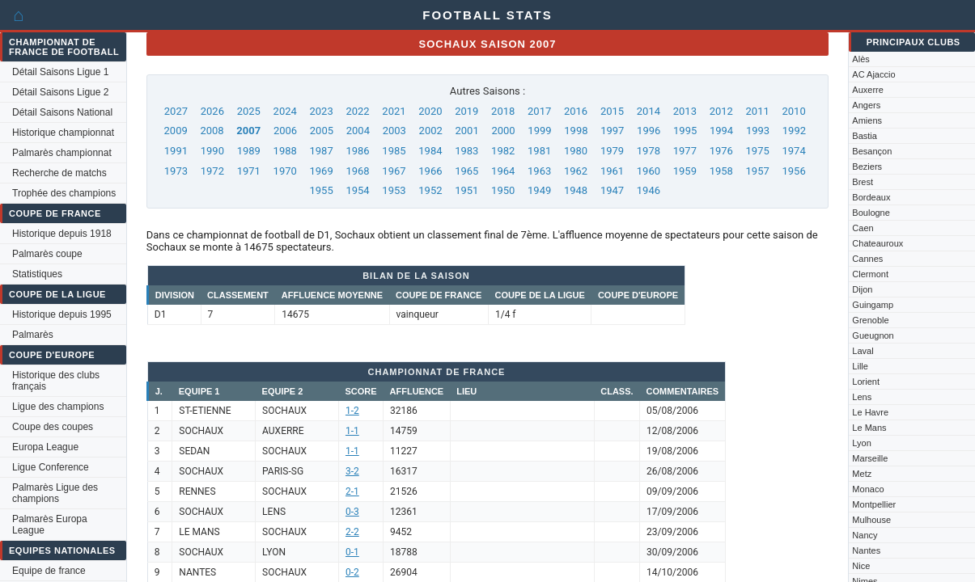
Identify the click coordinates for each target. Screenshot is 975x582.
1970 (285, 171)
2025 (249, 111)
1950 (503, 190)
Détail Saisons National (62, 112)
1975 (757, 151)
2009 (176, 130)
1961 (612, 171)
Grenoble (870, 320)
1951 (466, 190)
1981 (539, 151)
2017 (539, 111)
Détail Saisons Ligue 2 (60, 92)
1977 (685, 151)
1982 (503, 151)
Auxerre (868, 90)
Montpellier (874, 504)
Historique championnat (63, 132)
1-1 (352, 430)
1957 (757, 171)
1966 (430, 171)
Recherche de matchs (59, 173)
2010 (793, 111)
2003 (394, 130)
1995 (685, 130)
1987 (321, 151)
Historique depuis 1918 (62, 233)
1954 (357, 190)
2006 (285, 130)
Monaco (868, 489)
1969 (321, 171)
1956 (793, 171)
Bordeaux (871, 197)
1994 (721, 130)
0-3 (352, 511)
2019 (466, 111)
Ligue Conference (50, 467)
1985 (393, 151)
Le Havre (870, 412)
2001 (467, 130)
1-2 (352, 410)
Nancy (864, 535)
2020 (430, 111)
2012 (721, 111)
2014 (648, 111)
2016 (575, 111)
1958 (721, 171)
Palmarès (32, 334)
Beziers (867, 166)
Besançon (872, 151)
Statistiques (37, 274)
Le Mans (869, 427)
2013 (685, 111)
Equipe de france (49, 570)
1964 (503, 171)
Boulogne (871, 212)
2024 (285, 111)
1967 (393, 171)
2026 (212, 111)
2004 (358, 130)
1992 (794, 130)
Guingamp (872, 305)
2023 (321, 111)
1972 (212, 171)
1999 (539, 130)
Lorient (866, 381)
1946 (648, 190)
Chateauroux (877, 243)
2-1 (352, 491)
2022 (357, 111)
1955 (321, 190)
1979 (612, 151)
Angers (866, 105)
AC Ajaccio (873, 74)
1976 (721, 151)
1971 (249, 171)
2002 (431, 130)
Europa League (45, 447)
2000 (503, 130)
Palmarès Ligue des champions (55, 493)
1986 (357, 151)
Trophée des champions (64, 193)
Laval (862, 351)
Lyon (861, 443)
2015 (612, 111)
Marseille (870, 458)
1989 (249, 151)
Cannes (867, 259)
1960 (648, 171)
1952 (430, 190)
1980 (575, 151)
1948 (575, 190)
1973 (176, 171)
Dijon (862, 289)
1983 (466, 151)
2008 (211, 130)
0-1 (352, 552)
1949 (539, 190)
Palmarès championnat (62, 152)
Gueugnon (872, 335)
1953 (393, 190)
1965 (466, 171)
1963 (539, 171)
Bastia (864, 136)
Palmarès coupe (47, 253)
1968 (357, 171)
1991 (176, 151)
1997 (612, 130)
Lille (860, 366)
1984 (430, 151)
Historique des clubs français (56, 380)
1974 (793, 151)
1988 (285, 151)
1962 (575, 171)
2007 (248, 130)
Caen (862, 228)
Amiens (867, 120)
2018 (503, 111)
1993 (757, 130)
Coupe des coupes (52, 426)
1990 (212, 151)
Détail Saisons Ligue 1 (60, 72)
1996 (648, 130)
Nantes (866, 550)
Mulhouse (871, 520)
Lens (861, 397)
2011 (757, 111)
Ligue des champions (58, 406)
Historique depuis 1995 (62, 314)
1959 (685, 171)
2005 (321, 130)
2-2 (352, 532)
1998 (575, 130)
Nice (861, 566)
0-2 (352, 572)
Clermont (870, 274)
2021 (393, 111)
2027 (176, 111)
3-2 (352, 471)
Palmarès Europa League (49, 524)
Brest (862, 182)
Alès (860, 59)
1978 (648, 151)
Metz (861, 474)
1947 (612, 190)
